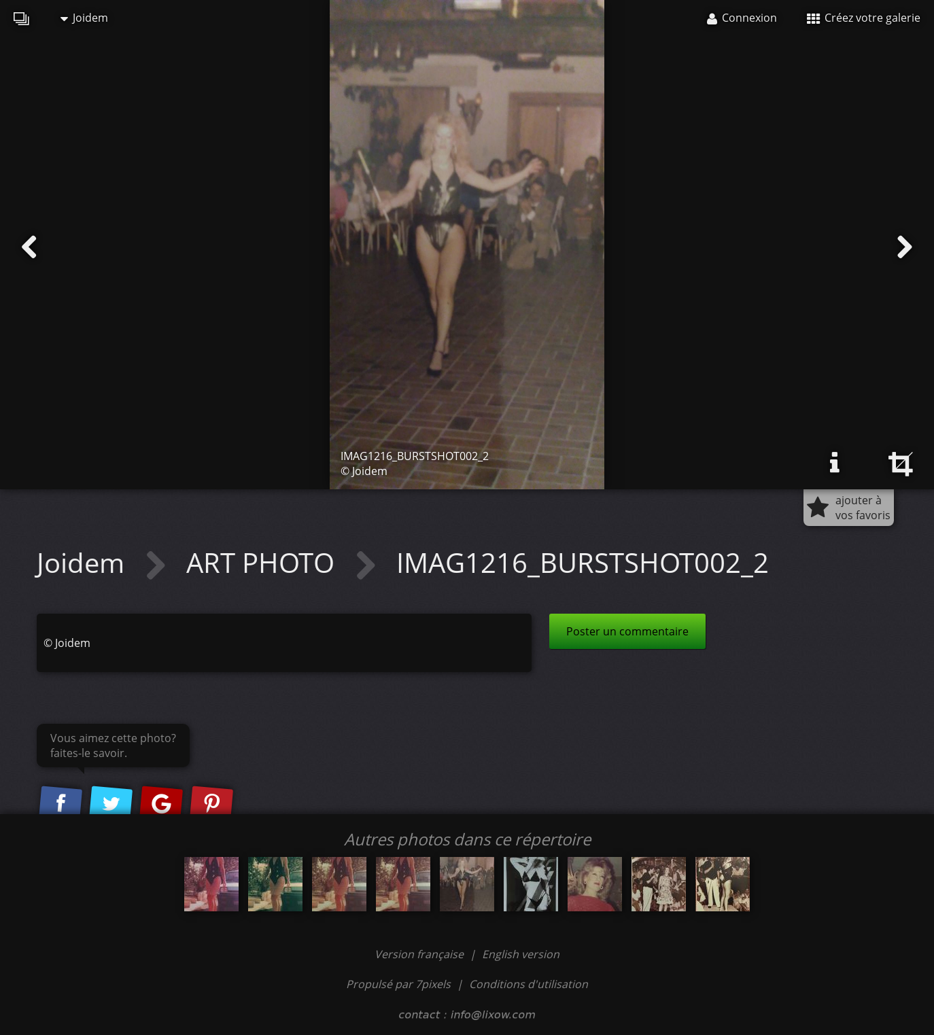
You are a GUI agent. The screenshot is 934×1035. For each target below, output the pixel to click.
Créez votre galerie (863, 17)
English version (520, 954)
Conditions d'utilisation (528, 984)
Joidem (84, 17)
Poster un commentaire (627, 631)
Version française (420, 954)
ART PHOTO (263, 562)
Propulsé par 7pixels (398, 984)
